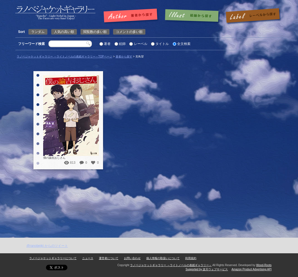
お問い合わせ (132, 258)
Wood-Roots (264, 265)
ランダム (38, 32)
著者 (107, 44)
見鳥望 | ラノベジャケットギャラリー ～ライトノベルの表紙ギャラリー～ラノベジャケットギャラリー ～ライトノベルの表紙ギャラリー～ (55, 13)
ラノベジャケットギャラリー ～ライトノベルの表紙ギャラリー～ (171, 265)
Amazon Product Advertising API (251, 269)
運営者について (108, 258)
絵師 (122, 44)
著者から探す (124, 56)
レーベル (140, 44)
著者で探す (132, 16)
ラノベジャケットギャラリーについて (53, 258)
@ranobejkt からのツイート (47, 246)
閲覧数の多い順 (95, 32)
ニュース (87, 258)
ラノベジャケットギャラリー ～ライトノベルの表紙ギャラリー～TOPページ (64, 56)
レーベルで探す (253, 16)
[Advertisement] (149, 195)
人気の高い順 (64, 32)
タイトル (162, 44)
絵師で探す (192, 16)
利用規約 (190, 258)
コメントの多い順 (129, 32)
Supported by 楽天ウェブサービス (206, 269)
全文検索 (183, 44)
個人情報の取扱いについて (163, 258)
